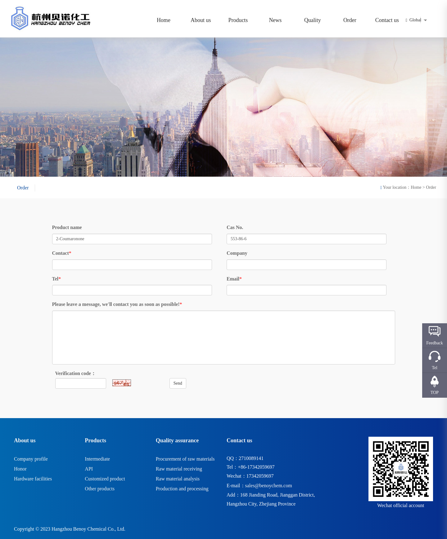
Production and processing (182, 488)
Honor (20, 468)
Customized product (105, 478)
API (89, 468)
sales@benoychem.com (268, 485)
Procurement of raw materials (185, 459)
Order (349, 20)
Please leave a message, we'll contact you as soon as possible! (116, 304)
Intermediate (97, 459)
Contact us (387, 20)
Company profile (31, 459)
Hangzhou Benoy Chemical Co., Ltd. (88, 529)
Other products (100, 488)
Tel (55, 278)
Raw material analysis (178, 478)
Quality (312, 20)
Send (178, 383)
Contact (60, 253)
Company (237, 253)
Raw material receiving (179, 468)
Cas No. (235, 227)
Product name (67, 227)
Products (238, 20)
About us (201, 20)
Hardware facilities (33, 478)
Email (233, 278)
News (275, 20)
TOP (435, 392)
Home (163, 20)
